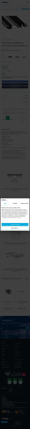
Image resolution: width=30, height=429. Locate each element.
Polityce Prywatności (18, 220)
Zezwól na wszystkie (15, 224)
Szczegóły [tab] (15, 203)
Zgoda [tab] (5, 203)
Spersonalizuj (15, 228)
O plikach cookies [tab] (25, 203)
